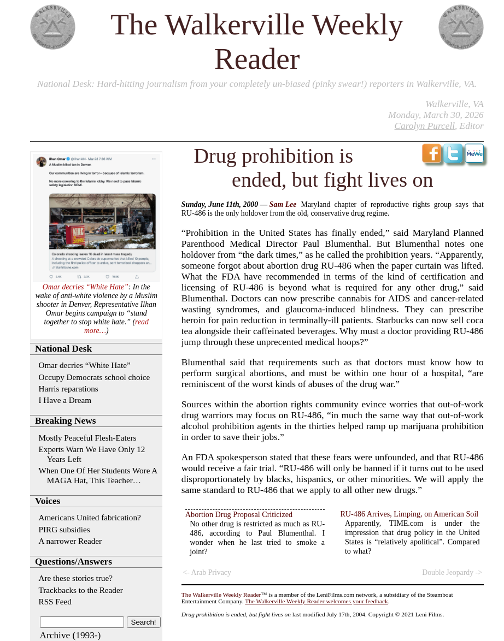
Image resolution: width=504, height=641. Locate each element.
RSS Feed (55, 601)
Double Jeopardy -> (452, 572)
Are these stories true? (76, 578)
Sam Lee (282, 204)
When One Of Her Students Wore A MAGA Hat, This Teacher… (98, 475)
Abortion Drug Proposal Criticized (238, 514)
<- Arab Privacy (207, 572)
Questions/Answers (73, 561)
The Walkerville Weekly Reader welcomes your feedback (316, 601)
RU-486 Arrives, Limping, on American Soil (409, 513)
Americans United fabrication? (90, 517)
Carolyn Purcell (425, 126)
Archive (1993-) (70, 635)
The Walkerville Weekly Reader (221, 594)
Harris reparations (68, 388)
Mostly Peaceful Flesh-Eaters (88, 437)
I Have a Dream (65, 400)
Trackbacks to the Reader (81, 590)
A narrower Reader (70, 540)
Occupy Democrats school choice (94, 377)
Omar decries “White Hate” (85, 287)
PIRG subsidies (64, 529)
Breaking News (65, 421)
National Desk (64, 84)
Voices (47, 501)
